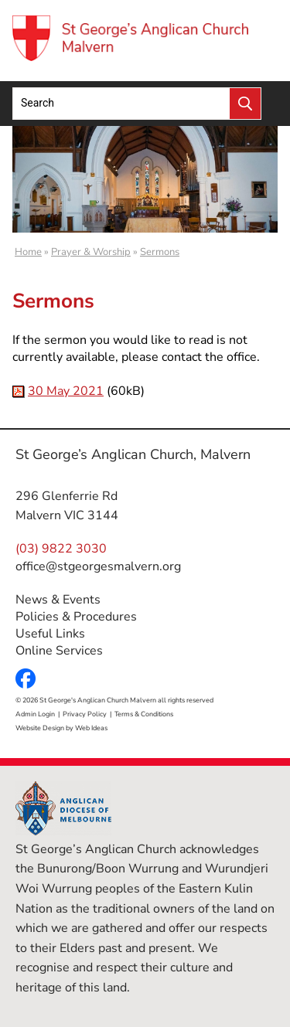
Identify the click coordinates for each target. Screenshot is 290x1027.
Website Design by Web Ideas (61, 728)
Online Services (59, 650)
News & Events (58, 599)
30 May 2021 (66, 391)
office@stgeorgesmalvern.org (98, 566)
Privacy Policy (85, 714)
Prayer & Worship (91, 252)
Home (28, 252)
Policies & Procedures (76, 616)
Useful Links (50, 633)
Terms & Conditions (143, 714)
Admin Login (35, 714)
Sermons (159, 252)
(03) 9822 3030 (61, 548)
